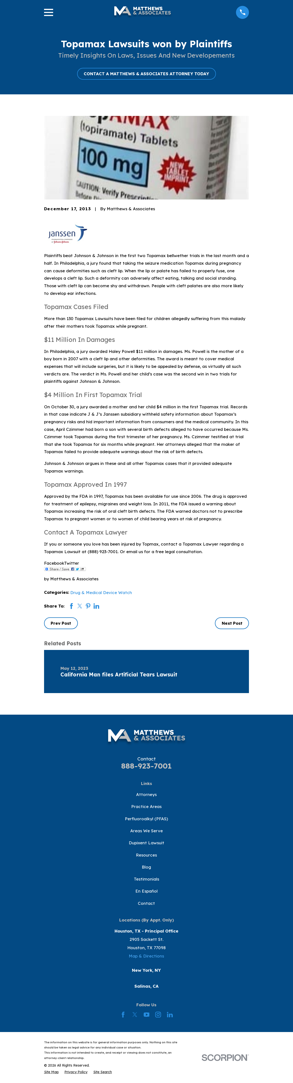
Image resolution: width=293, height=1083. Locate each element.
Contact (146, 903)
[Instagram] (158, 1015)
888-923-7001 (146, 765)
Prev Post (61, 623)
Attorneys (146, 794)
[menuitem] (51, 1072)
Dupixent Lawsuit (146, 842)
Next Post (232, 623)
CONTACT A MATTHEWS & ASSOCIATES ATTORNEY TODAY (146, 73)
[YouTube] (147, 1015)
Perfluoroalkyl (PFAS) (146, 818)
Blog (146, 867)
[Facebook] (123, 1015)
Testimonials (146, 879)
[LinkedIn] (170, 1015)
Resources (146, 855)
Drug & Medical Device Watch (101, 592)
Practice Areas (146, 806)
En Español (146, 891)
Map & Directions (146, 956)
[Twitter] (135, 1015)
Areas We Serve (146, 830)
